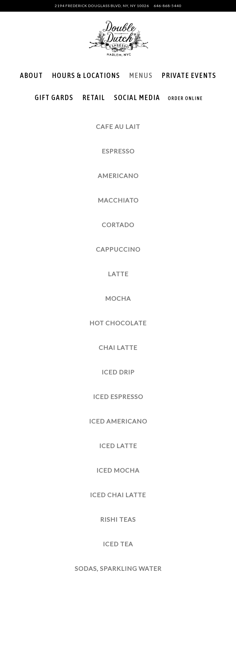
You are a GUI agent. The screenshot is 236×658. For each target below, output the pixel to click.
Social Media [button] (137, 97)
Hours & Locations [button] (86, 75)
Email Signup (118, 650)
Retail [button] (93, 97)
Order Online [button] (185, 98)
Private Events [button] (189, 75)
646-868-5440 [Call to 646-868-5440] (167, 5)
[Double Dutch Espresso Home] (118, 38)
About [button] (31, 75)
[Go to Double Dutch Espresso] (102, 6)
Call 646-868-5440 (118, 619)
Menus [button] (141, 75)
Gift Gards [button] (54, 97)
